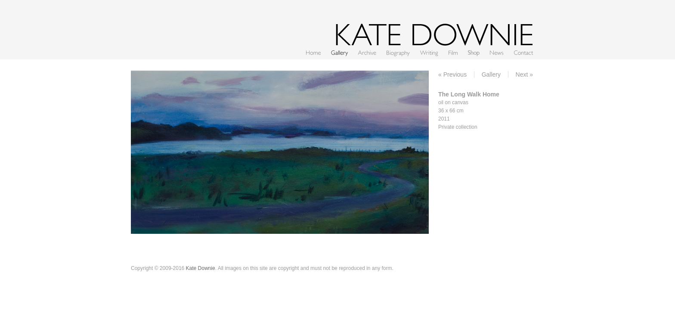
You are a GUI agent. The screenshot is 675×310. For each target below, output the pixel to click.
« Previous (452, 74)
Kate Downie (200, 268)
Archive (367, 52)
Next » (524, 74)
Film (453, 52)
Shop (474, 52)
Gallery (339, 52)
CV (398, 52)
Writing (429, 52)
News (497, 52)
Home (313, 52)
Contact (523, 52)
